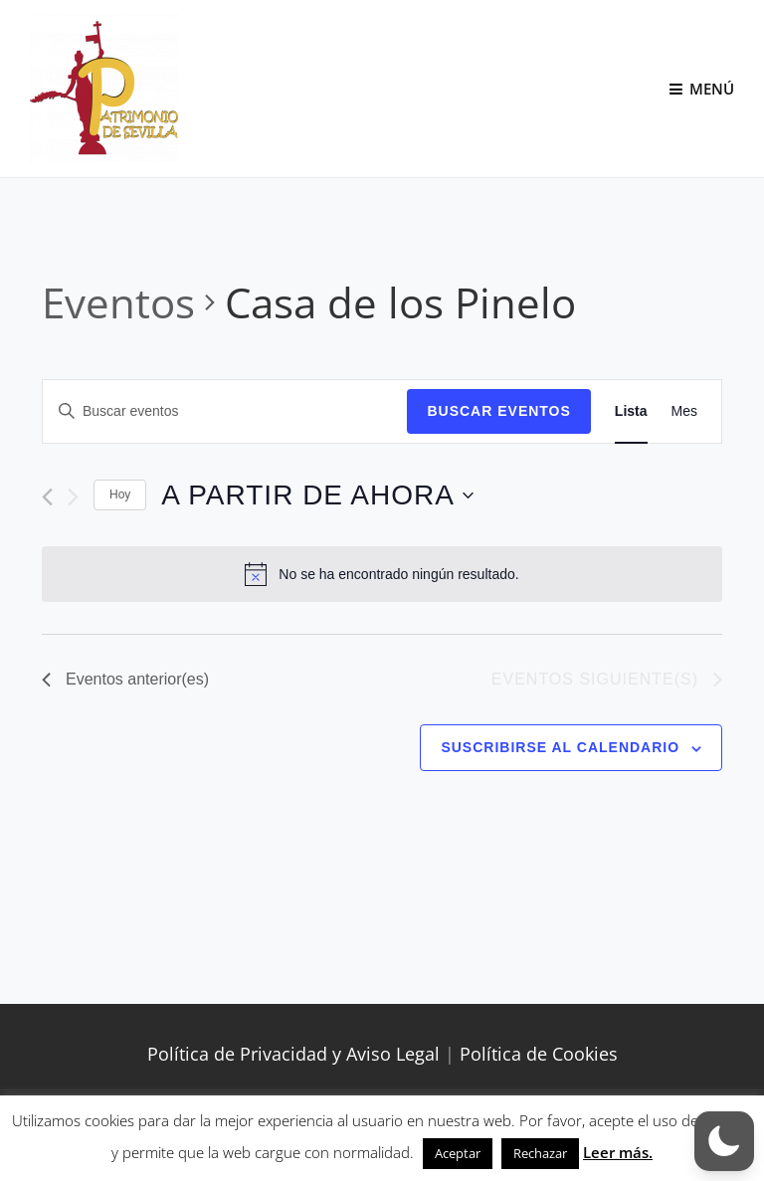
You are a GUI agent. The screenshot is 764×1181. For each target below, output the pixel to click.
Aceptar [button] (457, 1153)
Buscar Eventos (498, 411)
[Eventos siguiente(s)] (73, 497)
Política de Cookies (539, 1054)
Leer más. (618, 1152)
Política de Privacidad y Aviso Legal (293, 1054)
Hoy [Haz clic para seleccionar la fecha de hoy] (119, 494)
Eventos (118, 302)
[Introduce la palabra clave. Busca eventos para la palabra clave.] (225, 411)
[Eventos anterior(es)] (47, 497)
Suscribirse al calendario (560, 747)
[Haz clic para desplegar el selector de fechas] (317, 495)
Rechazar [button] (540, 1153)
